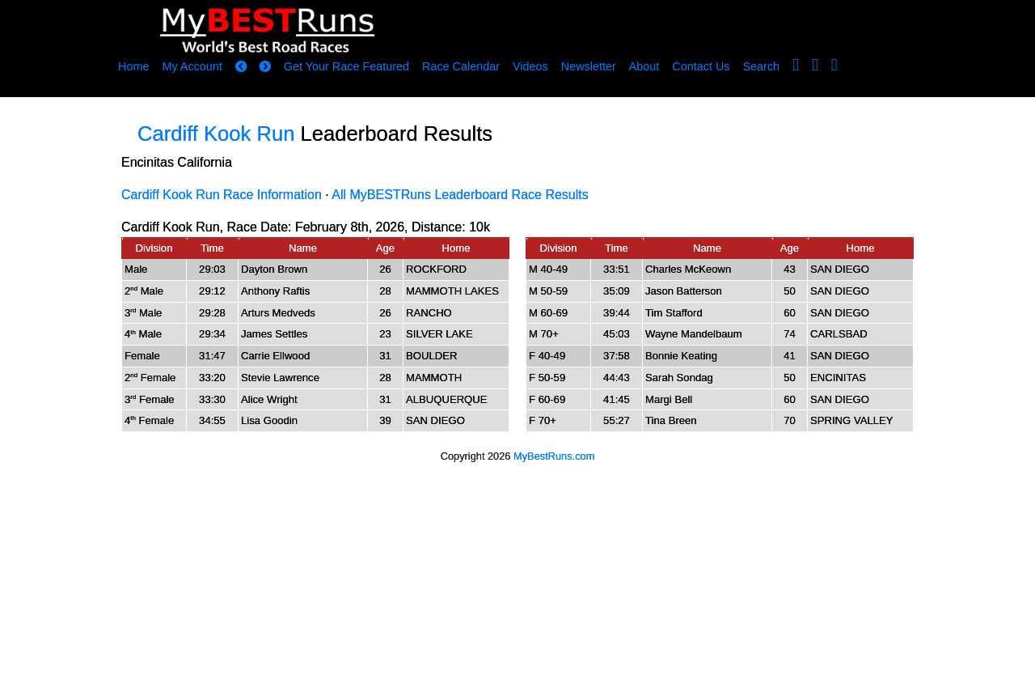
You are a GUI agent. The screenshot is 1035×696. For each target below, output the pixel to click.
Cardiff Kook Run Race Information (221, 195)
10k (479, 227)
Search (761, 66)
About (644, 66)
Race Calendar (461, 66)
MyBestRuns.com (553, 456)
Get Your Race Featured (346, 66)
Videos (530, 66)
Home (133, 66)
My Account (192, 66)
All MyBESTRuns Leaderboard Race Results (460, 195)
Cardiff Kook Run (215, 133)
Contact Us (700, 66)
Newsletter (588, 66)
